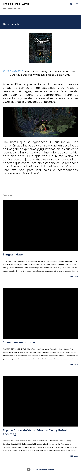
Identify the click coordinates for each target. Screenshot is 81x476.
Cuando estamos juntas (19, 342)
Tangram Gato (13, 254)
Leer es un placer (16, 4)
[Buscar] (71, 4)
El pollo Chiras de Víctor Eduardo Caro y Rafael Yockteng (35, 432)
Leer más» (74, 276)
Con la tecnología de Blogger (40, 469)
